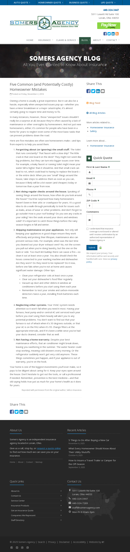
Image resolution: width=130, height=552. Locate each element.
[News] (117, 33)
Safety (93, 131)
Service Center (36, 500)
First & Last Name (98, 166)
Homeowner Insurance (102, 127)
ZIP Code (92, 200)
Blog (85, 40)
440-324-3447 (80, 498)
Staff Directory (36, 520)
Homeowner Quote (50, 2)
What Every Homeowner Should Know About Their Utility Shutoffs (94, 452)
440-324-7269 (80, 503)
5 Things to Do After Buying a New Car (94, 442)
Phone (91, 189)
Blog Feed (93, 102)
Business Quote (79, 2)
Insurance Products (36, 505)
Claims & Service (66, 40)
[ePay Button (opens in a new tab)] (108, 25)
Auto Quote (22, 2)
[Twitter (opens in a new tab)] (109, 33)
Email (90, 178)
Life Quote (108, 2)
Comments (92, 211)
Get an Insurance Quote (36, 510)
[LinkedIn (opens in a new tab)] (113, 33)
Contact (112, 40)
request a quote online (49, 448)
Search (41, 541)
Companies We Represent (36, 515)
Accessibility (79, 541)
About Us (36, 491)
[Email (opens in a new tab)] (26, 412)
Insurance (45, 40)
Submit (91, 247)
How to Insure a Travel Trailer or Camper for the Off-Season (94, 464)
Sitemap (38, 462)
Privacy (52, 541)
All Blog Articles (95, 112)
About (97, 40)
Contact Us (36, 495)
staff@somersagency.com (86, 507)
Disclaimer (64, 541)
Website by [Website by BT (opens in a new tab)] (96, 541)
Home (29, 40)
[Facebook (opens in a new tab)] (105, 33)
